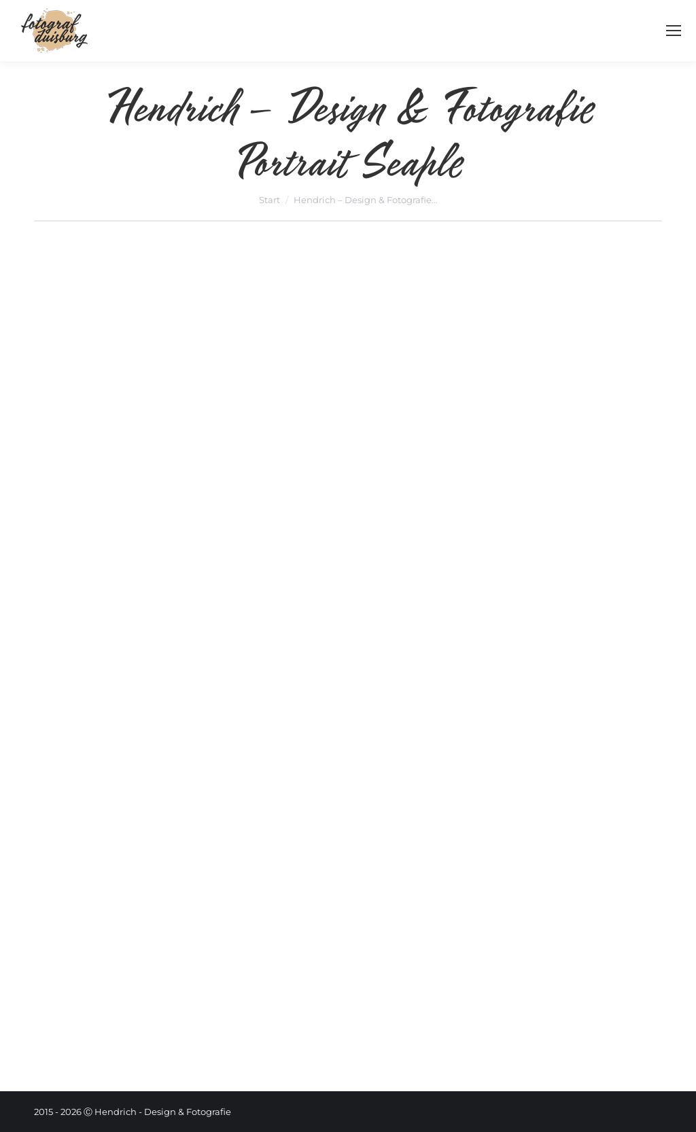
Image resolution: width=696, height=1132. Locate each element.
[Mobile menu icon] (673, 30)
